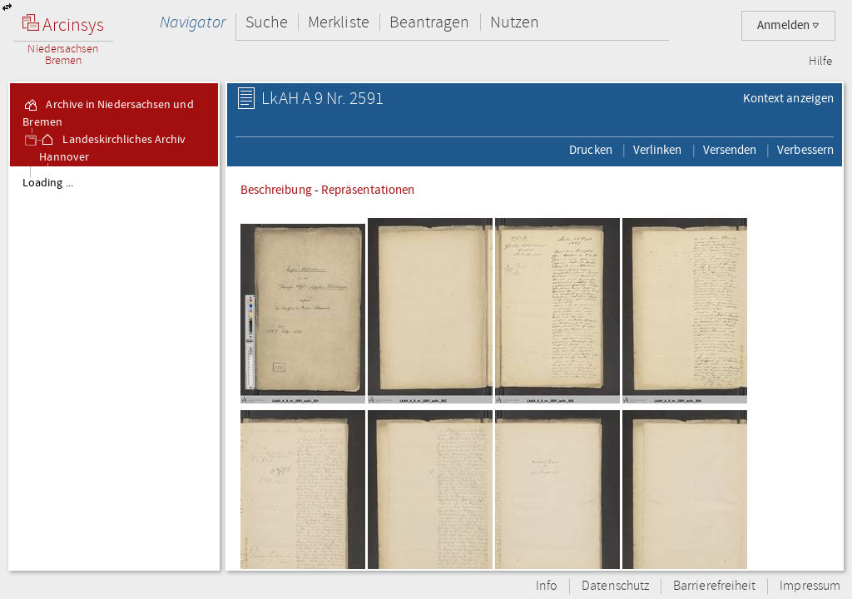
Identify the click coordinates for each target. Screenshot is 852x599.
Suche (266, 22)
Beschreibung (276, 189)
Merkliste (338, 22)
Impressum (810, 586)
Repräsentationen (367, 189)
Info (546, 586)
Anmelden (788, 25)
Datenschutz (615, 586)
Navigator (192, 22)
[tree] (114, 367)
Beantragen (429, 22)
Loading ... (47, 183)
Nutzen (514, 22)
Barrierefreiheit (714, 586)
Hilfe (820, 61)
